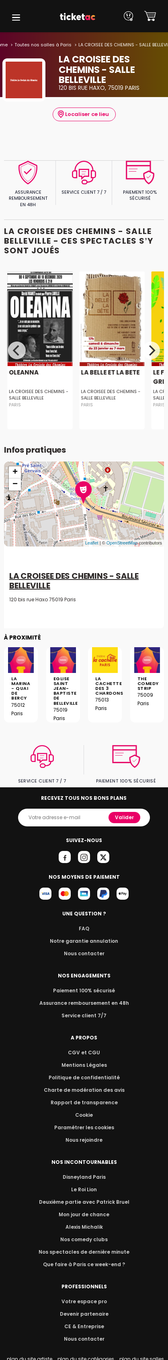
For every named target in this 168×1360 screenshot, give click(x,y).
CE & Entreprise (84, 1326)
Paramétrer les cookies (84, 1127)
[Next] (151, 350)
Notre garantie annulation (84, 941)
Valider (124, 817)
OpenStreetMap (122, 542)
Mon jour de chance (84, 1214)
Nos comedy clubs (84, 1239)
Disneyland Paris (84, 1177)
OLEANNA (24, 372)
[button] (16, 17)
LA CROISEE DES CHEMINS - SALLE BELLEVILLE (38, 394)
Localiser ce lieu (83, 114)
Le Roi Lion (84, 1189)
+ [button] (15, 472)
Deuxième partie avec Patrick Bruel (84, 1202)
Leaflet (91, 542)
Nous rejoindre (84, 1139)
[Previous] (17, 350)
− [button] (15, 484)
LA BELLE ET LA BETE (110, 372)
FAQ (84, 928)
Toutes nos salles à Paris (43, 44)
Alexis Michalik (84, 1226)
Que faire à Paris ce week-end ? (84, 1264)
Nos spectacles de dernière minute (84, 1251)
